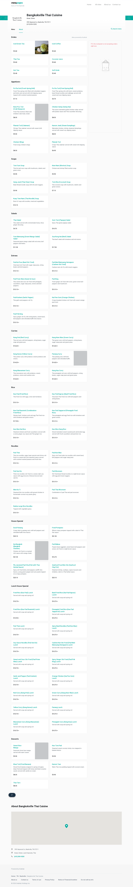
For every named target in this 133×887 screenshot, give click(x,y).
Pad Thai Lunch (19, 626)
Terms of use (36, 879)
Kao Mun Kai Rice (19, 429)
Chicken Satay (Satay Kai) (61, 107)
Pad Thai (16, 453)
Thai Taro (16, 783)
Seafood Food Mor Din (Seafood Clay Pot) (64, 566)
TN (17, 875)
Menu (13, 29)
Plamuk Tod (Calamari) (21, 125)
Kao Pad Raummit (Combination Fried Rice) (24, 412)
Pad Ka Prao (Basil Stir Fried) (23, 262)
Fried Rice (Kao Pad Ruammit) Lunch (26, 609)
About (21, 29)
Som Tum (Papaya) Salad (61, 220)
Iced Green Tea (18, 44)
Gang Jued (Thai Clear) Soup (23, 182)
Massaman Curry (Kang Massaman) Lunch (26, 723)
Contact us (25, 879)
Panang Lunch (57, 707)
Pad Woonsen (57, 471)
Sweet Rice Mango (17, 747)
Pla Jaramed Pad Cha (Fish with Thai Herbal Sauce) (26, 566)
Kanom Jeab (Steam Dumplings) (63, 125)
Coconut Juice (57, 59)
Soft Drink (55, 70)
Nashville (23, 875)
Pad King (55, 279)
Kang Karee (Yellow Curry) (22, 354)
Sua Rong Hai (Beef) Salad (61, 237)
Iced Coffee (56, 44)
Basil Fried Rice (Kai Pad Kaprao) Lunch (63, 594)
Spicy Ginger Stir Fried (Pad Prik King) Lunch (63, 660)
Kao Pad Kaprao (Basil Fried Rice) (64, 394)
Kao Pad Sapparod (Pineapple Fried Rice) (65, 412)
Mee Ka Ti (16, 490)
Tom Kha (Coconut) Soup (61, 182)
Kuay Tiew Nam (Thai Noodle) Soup (26, 198)
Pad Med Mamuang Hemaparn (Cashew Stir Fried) (63, 263)
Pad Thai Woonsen (59, 490)
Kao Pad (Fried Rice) (20, 394)
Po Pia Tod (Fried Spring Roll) (62, 88)
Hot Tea (16, 70)
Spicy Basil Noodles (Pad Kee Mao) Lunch (64, 627)
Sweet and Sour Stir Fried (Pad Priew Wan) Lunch (26, 660)
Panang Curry (57, 354)
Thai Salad (17, 220)
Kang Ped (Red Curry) (21, 337)
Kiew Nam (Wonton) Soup (61, 165)
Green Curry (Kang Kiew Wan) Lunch (65, 693)
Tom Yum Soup (18, 165)
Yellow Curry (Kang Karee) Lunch (25, 707)
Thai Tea (16, 59)
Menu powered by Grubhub (79, 37)
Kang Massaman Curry (21, 370)
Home (13, 875)
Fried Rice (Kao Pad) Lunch (23, 593)
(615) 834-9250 (32, 24)
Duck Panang (18, 528)
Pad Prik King (18, 314)
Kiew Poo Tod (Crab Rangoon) (19, 108)
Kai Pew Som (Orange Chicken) (63, 297)
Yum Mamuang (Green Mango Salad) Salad (26, 238)
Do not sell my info (87, 879)
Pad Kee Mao (57, 453)
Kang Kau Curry (57, 370)
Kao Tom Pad (57, 745)
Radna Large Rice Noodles (22, 506)
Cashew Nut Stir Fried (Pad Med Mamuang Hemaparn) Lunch (63, 644)
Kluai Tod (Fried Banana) (22, 764)
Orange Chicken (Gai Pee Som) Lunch (63, 677)
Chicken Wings (18, 142)
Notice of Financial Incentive (67, 879)
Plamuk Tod (56, 142)
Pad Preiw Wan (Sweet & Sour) (24, 279)
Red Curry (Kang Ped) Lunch (23, 693)
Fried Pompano (57, 528)
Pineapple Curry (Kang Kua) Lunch (64, 722)
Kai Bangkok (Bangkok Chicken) (17, 546)
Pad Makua (56, 544)
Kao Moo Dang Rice (59, 429)
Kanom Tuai (56, 764)
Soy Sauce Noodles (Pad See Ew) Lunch (25, 644)
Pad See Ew (17, 471)
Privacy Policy (50, 879)
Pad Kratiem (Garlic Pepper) (23, 297)
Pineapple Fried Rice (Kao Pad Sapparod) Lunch (63, 610)
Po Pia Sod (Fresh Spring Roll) (24, 88)
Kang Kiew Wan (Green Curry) (62, 337)
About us (14, 879)
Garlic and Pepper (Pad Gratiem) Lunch (25, 677)
